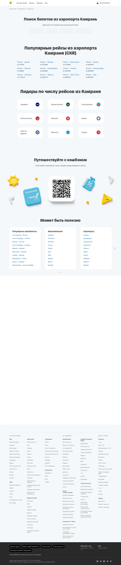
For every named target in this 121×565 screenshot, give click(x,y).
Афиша (11, 488)
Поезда (47, 482)
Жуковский (87, 245)
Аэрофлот (51, 235)
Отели (46, 476)
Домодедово (88, 238)
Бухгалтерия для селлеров (84, 503)
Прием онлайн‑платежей (67, 491)
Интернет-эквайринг (68, 495)
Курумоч (86, 265)
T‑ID (82, 473)
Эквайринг (66, 454)
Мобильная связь (32, 498)
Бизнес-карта (66, 469)
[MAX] (104, 561)
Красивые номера (32, 516)
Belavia (50, 262)
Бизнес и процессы (103, 504)
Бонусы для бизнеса (68, 481)
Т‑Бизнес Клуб (84, 496)
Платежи (100, 451)
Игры (10, 497)
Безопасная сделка (68, 517)
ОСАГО (47, 442)
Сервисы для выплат (86, 449)
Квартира (47, 460)
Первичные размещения (33, 475)
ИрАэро (50, 258)
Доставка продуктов (14, 485)
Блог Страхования (50, 466)
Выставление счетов (68, 501)
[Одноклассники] (111, 561)
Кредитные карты (14, 451)
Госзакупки (66, 460)
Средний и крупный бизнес (86, 440)
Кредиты (65, 457)
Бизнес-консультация (68, 445)
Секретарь (30, 525)
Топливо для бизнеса (68, 484)
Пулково (86, 248)
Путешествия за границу (51, 451)
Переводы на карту (103, 454)
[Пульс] (97, 561)
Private (11, 472)
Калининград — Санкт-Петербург (23, 265)
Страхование (48, 439)
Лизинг (65, 487)
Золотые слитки (31, 466)
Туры (46, 479)
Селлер (83, 499)
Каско (46, 445)
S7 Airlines (51, 238)
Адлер (85, 252)
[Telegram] (107, 561)
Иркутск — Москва (18, 248)
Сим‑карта (30, 501)
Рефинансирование (14, 457)
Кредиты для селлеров (87, 489)
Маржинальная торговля (31, 481)
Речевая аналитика (68, 524)
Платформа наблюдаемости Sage (68, 532)
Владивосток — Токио (19, 258)
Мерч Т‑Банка (102, 463)
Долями (11, 475)
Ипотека (11, 478)
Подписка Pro (13, 469)
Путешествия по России (51, 454)
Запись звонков (31, 519)
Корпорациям (84, 443)
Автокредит (12, 460)
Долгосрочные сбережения (31, 493)
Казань (86, 255)
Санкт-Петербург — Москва (21, 238)
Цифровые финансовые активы (33, 486)
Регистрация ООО (68, 451)
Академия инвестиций (33, 489)
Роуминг (29, 513)
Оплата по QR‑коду (68, 514)
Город (10, 482)
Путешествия (48, 470)
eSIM (28, 504)
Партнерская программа (105, 469)
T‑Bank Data (84, 470)
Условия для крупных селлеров (86, 493)
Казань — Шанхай (18, 262)
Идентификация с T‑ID (104, 448)
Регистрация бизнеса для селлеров (86, 512)
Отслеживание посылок (15, 500)
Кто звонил (30, 527)
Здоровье (47, 463)
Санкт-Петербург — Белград (21, 245)
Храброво (86, 258)
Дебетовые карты (14, 442)
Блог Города (12, 503)
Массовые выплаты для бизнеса (68, 508)
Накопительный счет (15, 466)
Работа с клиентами (103, 507)
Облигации (30, 460)
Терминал (29, 478)
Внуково (86, 235)
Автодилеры (84, 479)
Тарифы (29, 507)
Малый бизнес (67, 439)
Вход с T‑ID (101, 445)
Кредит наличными (14, 454)
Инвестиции (30, 439)
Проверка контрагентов (69, 478)
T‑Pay (99, 442)
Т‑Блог (100, 491)
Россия (50, 245)
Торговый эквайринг (86, 452)
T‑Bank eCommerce (86, 483)
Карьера (100, 498)
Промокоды (101, 466)
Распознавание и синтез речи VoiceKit (69, 528)
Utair (49, 252)
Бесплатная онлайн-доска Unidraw (68, 536)
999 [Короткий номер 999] (99, 546)
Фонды (29, 457)
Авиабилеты (48, 473)
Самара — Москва (18, 255)
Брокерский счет (31, 442)
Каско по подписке (50, 448)
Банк (10, 439)
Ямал (49, 255)
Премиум (11, 445)
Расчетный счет (67, 442)
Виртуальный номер (32, 521)
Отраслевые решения (68, 511)
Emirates (50, 265)
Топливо (11, 491)
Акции (29, 451)
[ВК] (101, 561)
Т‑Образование (102, 476)
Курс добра (101, 479)
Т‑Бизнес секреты (103, 485)
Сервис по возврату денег (103, 472)
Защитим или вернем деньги (33, 531)
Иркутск (86, 262)
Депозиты (65, 472)
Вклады (11, 463)
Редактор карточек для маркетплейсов (86, 516)
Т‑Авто (11, 494)
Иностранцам (13, 448)
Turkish (50, 248)
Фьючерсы (30, 463)
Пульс (28, 469)
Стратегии (30, 472)
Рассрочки (66, 475)
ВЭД (82, 461)
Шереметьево (88, 242)
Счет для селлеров (86, 486)
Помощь (100, 494)
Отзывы (100, 460)
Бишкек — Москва (18, 242)
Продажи (65, 463)
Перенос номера (31, 510)
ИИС (28, 445)
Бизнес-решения (85, 467)
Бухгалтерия (66, 466)
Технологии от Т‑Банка (69, 521)
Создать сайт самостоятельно (85, 507)
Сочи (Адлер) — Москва (20, 235)
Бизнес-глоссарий (103, 482)
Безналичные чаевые (68, 504)
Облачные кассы (67, 498)
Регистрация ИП (67, 448)
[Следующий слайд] (114, 248)
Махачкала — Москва (19, 252)
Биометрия (101, 457)
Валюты (29, 454)
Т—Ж (99, 488)
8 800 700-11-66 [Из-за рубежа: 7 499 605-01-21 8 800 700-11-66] (86, 546)
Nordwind (51, 242)
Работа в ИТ (101, 501)
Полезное (101, 439)
